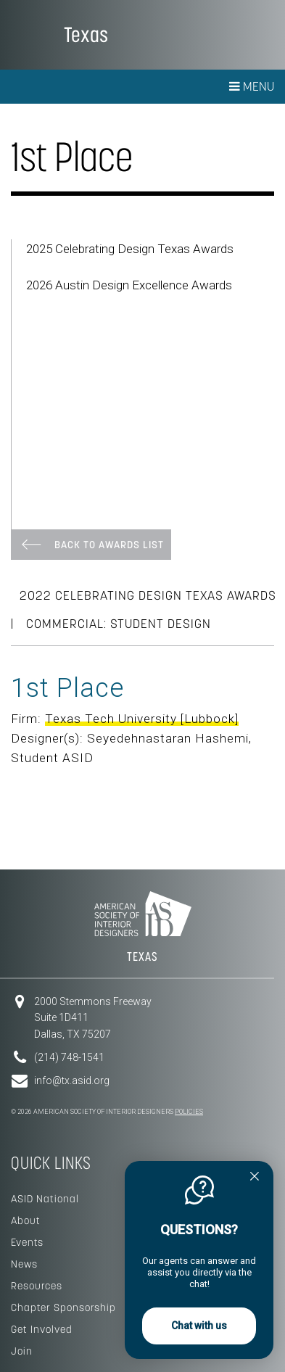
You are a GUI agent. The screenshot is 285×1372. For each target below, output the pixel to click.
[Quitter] (254, 1177)
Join (22, 1350)
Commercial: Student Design (118, 624)
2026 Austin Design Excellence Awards (129, 285)
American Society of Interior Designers (32, 33)
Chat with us (199, 1325)
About (26, 1220)
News (24, 1263)
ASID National (45, 1198)
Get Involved (42, 1329)
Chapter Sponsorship (63, 1307)
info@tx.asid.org (72, 1080)
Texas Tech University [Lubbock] (142, 718)
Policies (189, 1111)
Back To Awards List (109, 544)
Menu (251, 86)
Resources (36, 1285)
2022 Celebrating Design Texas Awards (148, 595)
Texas (86, 34)
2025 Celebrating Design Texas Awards (130, 248)
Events (27, 1242)
